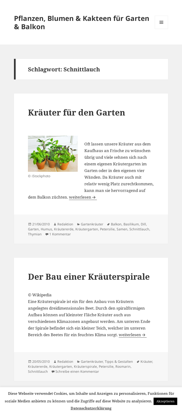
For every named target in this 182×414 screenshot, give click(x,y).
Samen (122, 229)
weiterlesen (83, 197)
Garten (33, 229)
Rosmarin (123, 366)
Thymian (35, 234)
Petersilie (107, 229)
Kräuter (146, 361)
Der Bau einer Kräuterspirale (89, 276)
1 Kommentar (60, 234)
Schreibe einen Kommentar (77, 371)
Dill (143, 224)
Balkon (116, 224)
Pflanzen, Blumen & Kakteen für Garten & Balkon (81, 22)
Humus (46, 229)
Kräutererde (63, 229)
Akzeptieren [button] (165, 401)
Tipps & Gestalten (119, 361)
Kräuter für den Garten (76, 112)
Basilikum (131, 224)
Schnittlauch (139, 229)
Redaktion (65, 224)
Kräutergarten (86, 229)
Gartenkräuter (92, 224)
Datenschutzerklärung (91, 408)
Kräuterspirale (85, 366)
